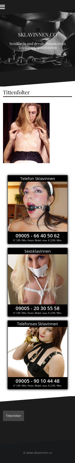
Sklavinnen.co (37, 33)
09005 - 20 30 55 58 (38, 308)
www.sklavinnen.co (39, 453)
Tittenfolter (13, 416)
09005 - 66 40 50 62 (38, 235)
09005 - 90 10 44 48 (38, 381)
